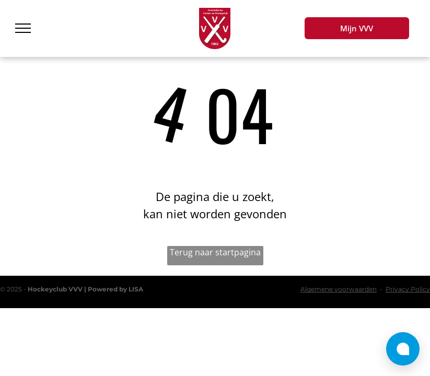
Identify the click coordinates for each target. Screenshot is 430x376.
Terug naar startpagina (215, 252)
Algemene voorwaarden (338, 289)
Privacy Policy (408, 289)
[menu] (23, 28)
